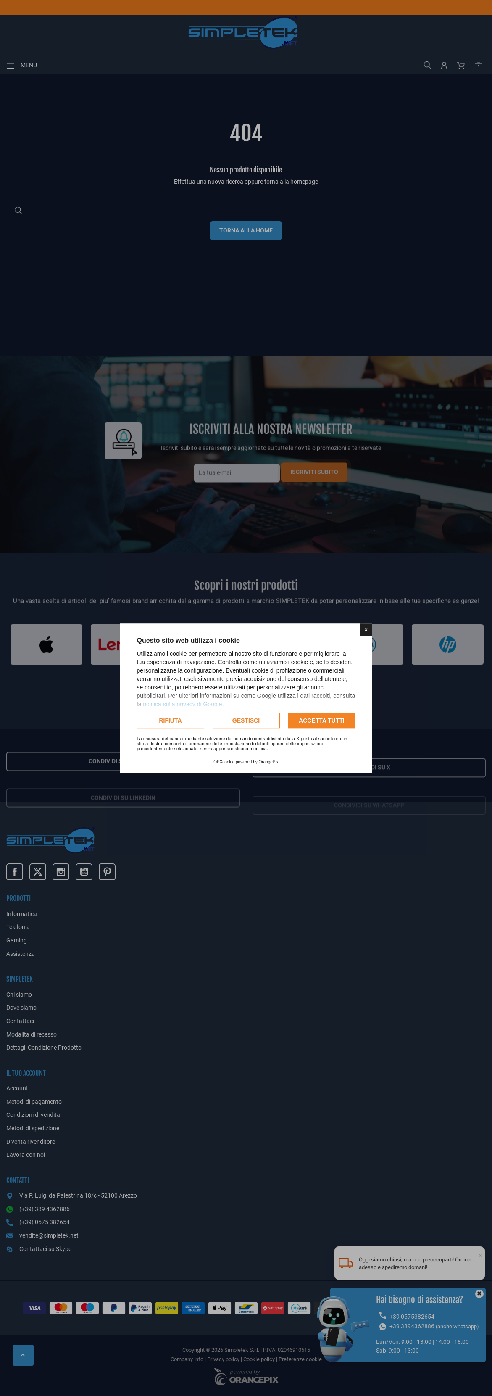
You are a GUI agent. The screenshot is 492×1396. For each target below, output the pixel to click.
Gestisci (246, 720)
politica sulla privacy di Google (182, 704)
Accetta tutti (322, 720)
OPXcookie (223, 762)
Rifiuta (170, 720)
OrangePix (269, 762)
